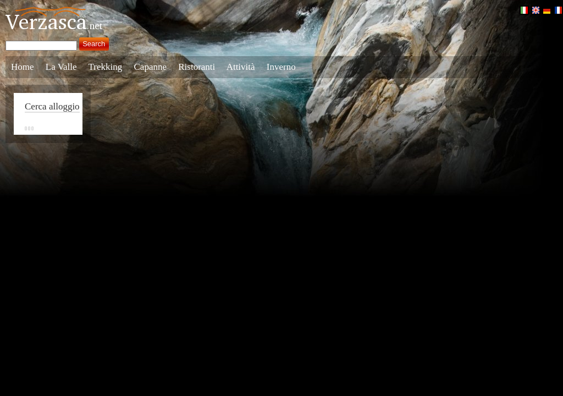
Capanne (150, 67)
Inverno (281, 67)
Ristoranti (196, 67)
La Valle (61, 67)
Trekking (106, 67)
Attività (241, 67)
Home (22, 67)
